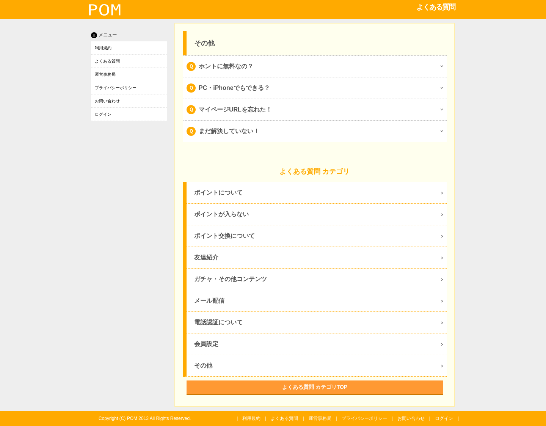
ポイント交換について (224, 236)
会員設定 (206, 344)
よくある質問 (107, 61)
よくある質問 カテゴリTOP (314, 387)
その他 (203, 365)
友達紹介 (206, 257)
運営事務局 (105, 74)
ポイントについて (218, 192)
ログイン (103, 114)
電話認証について (218, 322)
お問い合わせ (107, 101)
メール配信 (209, 300)
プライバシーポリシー (115, 87)
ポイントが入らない (221, 214)
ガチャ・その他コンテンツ (230, 279)
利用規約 (103, 48)
